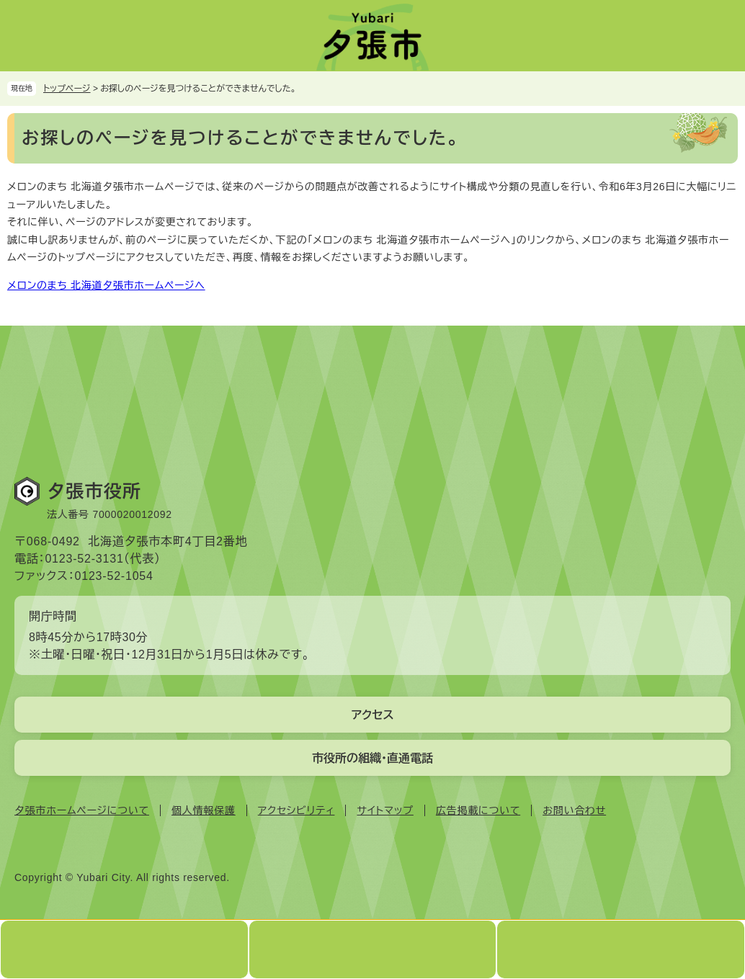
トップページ (67, 89)
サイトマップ (385, 810)
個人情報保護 (203, 810)
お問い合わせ (574, 810)
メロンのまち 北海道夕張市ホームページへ (106, 285)
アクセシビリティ (296, 810)
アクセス (372, 715)
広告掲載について (478, 810)
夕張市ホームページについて (81, 810)
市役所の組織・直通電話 (372, 758)
